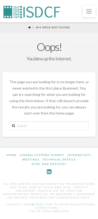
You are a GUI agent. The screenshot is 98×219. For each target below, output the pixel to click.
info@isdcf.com (38, 204)
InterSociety (79, 155)
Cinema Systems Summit (42, 155)
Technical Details (59, 159)
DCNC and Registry (49, 163)
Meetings (30, 159)
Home (12, 155)
